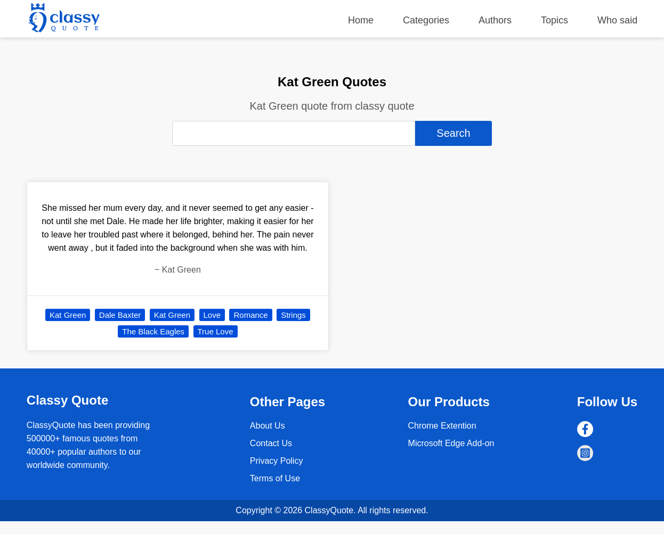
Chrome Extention (442, 425)
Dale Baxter (120, 314)
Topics (554, 20)
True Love (215, 331)
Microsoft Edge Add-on (451, 443)
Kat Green (68, 314)
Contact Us (271, 443)
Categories (426, 20)
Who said (617, 20)
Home (361, 20)
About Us (267, 425)
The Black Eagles (153, 331)
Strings (293, 314)
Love (212, 314)
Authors (495, 20)
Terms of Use (275, 478)
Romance (250, 314)
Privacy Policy (276, 460)
